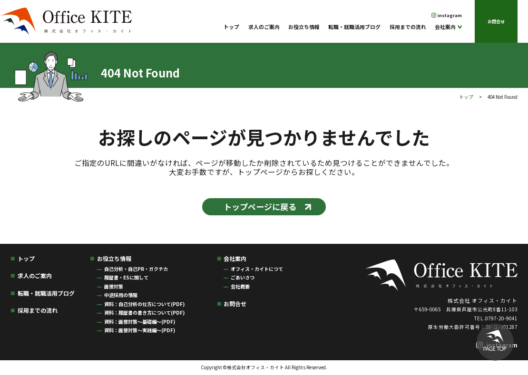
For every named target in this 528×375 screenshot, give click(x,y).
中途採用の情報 (120, 294)
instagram (450, 15)
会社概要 (240, 286)
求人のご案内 (264, 26)
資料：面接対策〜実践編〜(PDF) (139, 330)
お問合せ (496, 21)
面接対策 (113, 286)
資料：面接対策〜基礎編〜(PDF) (139, 321)
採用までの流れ (408, 26)
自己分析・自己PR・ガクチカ (136, 268)
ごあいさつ (242, 277)
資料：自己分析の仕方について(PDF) (144, 304)
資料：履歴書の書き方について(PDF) (144, 312)
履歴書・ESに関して (126, 277)
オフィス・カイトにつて (257, 268)
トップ (231, 26)
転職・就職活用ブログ (354, 26)
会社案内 (445, 26)
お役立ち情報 (304, 26)
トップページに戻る (260, 206)
